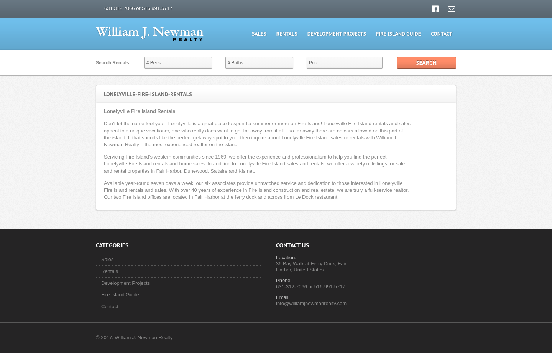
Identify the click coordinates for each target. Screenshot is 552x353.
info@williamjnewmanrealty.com (311, 303)
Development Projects (336, 33)
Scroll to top (440, 338)
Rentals (286, 33)
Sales (259, 33)
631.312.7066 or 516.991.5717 (138, 8)
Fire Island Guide (398, 33)
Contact (441, 33)
